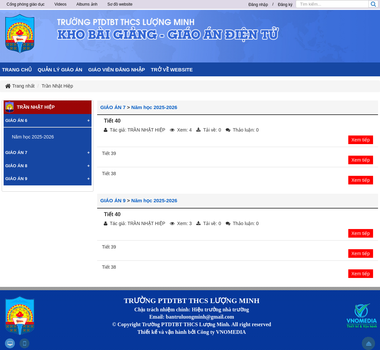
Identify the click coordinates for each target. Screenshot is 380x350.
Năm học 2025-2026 (154, 107)
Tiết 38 (109, 173)
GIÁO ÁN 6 (16, 120)
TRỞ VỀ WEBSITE (172, 69)
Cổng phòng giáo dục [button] (26, 4)
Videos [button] (60, 4)
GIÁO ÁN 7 (113, 107)
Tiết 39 (109, 153)
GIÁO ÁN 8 (16, 165)
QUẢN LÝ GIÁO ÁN (60, 69)
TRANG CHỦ (17, 69)
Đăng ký (285, 4)
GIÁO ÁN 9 (113, 200)
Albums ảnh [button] (86, 4)
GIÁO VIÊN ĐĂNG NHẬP (116, 69)
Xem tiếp (361, 139)
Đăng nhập (258, 4)
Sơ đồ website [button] (120, 4)
